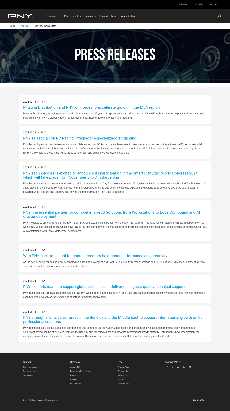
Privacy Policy (124, 367)
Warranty (122, 379)
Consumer (51, 16)
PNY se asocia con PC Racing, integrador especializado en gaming (79, 138)
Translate (214, 5)
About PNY (75, 367)
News (114, 16)
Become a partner (30, 371)
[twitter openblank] (173, 367)
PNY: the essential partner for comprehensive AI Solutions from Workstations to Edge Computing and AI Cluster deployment (111, 214)
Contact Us (28, 375)
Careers (73, 379)
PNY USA (183, 4)
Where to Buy (128, 16)
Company (24, 25)
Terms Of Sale (123, 383)
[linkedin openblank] (184, 367)
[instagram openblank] (190, 367)
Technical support (30, 367)
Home (12, 25)
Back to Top (199, 400)
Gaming (89, 16)
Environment (75, 383)
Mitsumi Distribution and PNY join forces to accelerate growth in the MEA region (91, 107)
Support (104, 16)
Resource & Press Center (45, 25)
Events (73, 375)
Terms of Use (123, 371)
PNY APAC (199, 4)
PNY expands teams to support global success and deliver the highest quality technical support (104, 286)
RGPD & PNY (123, 375)
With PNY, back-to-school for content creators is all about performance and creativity (95, 255)
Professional (71, 16)
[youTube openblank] (178, 367)
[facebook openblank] (167, 367)
